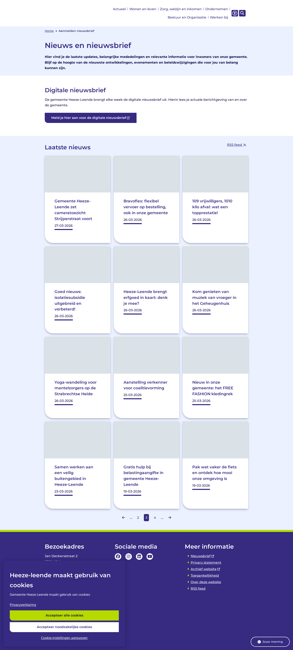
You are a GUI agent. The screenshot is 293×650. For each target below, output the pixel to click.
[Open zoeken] (242, 13)
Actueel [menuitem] (119, 9)
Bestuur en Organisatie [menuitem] (187, 17)
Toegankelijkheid (205, 575)
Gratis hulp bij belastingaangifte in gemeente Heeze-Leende (143, 475)
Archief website (205, 569)
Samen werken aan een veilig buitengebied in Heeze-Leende (74, 475)
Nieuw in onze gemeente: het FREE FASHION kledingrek (213, 388)
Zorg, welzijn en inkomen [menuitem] (181, 9)
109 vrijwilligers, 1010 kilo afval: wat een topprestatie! (212, 207)
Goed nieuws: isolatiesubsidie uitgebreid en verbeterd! (70, 300)
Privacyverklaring (23, 604)
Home (49, 31)
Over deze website (206, 582)
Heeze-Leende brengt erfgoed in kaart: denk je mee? (146, 297)
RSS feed (237, 144)
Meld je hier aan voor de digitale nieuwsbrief (90, 118)
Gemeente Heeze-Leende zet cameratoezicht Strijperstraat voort (73, 210)
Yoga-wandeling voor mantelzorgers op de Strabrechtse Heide (76, 388)
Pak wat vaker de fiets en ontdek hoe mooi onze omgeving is (214, 472)
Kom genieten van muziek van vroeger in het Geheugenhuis (214, 297)
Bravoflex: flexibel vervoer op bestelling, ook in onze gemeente (146, 207)
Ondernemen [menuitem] (216, 9)
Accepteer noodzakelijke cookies (64, 627)
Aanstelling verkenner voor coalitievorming (145, 385)
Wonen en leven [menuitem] (142, 9)
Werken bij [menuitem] (219, 17)
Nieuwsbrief (202, 556)
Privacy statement (206, 562)
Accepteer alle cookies (64, 615)
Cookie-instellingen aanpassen (64, 638)
